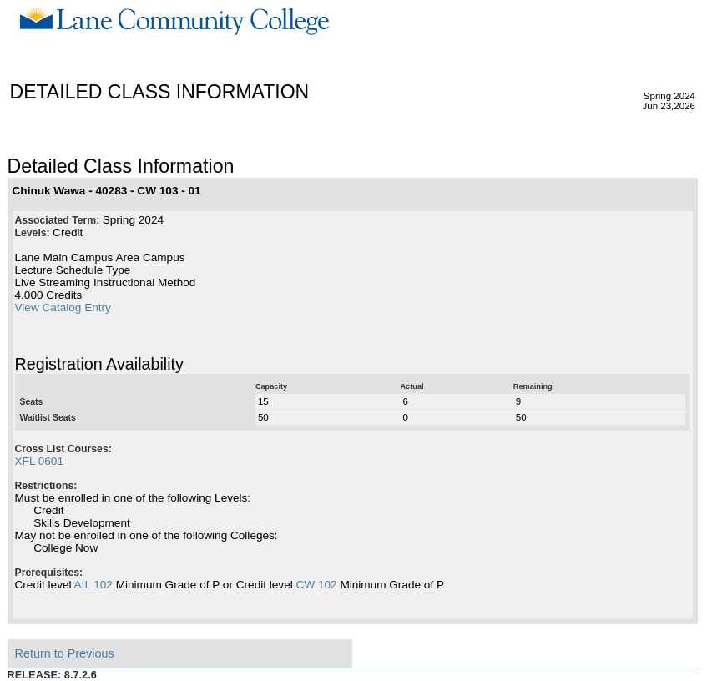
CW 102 (316, 584)
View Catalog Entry (63, 307)
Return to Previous (64, 653)
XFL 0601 (39, 461)
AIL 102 (93, 584)
